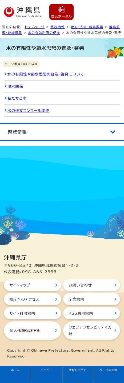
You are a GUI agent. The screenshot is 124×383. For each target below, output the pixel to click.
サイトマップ (19, 285)
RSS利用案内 (81, 313)
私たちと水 (17, 98)
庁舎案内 (76, 299)
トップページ (35, 26)
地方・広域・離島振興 (87, 26)
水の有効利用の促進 (44, 32)
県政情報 (57, 26)
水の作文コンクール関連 (28, 110)
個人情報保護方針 (25, 331)
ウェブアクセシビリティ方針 (90, 330)
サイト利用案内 (22, 313)
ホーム (15, 370)
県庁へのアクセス (24, 299)
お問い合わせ (80, 285)
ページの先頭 (108, 370)
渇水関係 (15, 86)
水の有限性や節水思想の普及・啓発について (45, 74)
